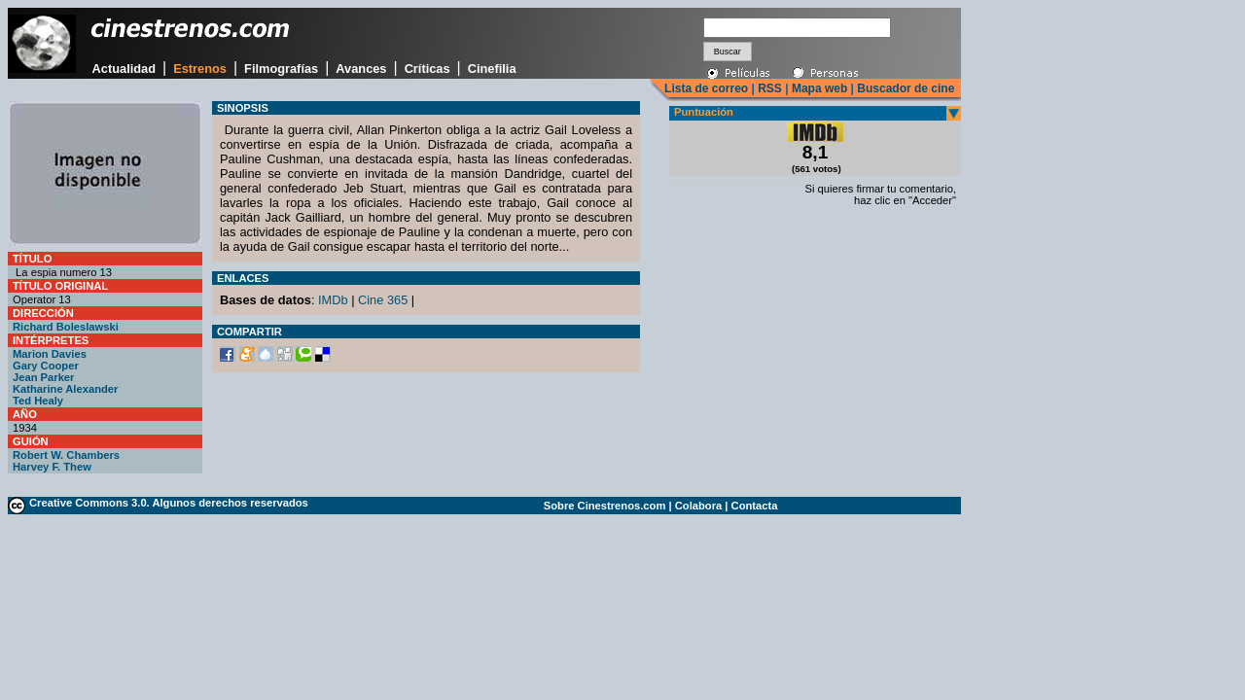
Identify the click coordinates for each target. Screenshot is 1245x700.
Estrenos (200, 68)
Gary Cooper (46, 365)
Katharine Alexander (65, 389)
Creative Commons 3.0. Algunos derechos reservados (168, 502)
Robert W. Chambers (66, 455)
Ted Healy (38, 400)
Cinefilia (492, 68)
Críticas (427, 68)
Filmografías (281, 68)
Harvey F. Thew (52, 466)
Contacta (754, 505)
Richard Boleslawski (66, 326)
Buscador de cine (904, 88)
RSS (770, 88)
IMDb (333, 300)
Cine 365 (383, 300)
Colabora (699, 505)
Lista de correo (706, 88)
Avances (361, 68)
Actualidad (124, 68)
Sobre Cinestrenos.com (605, 505)
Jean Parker (43, 377)
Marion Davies (50, 354)
